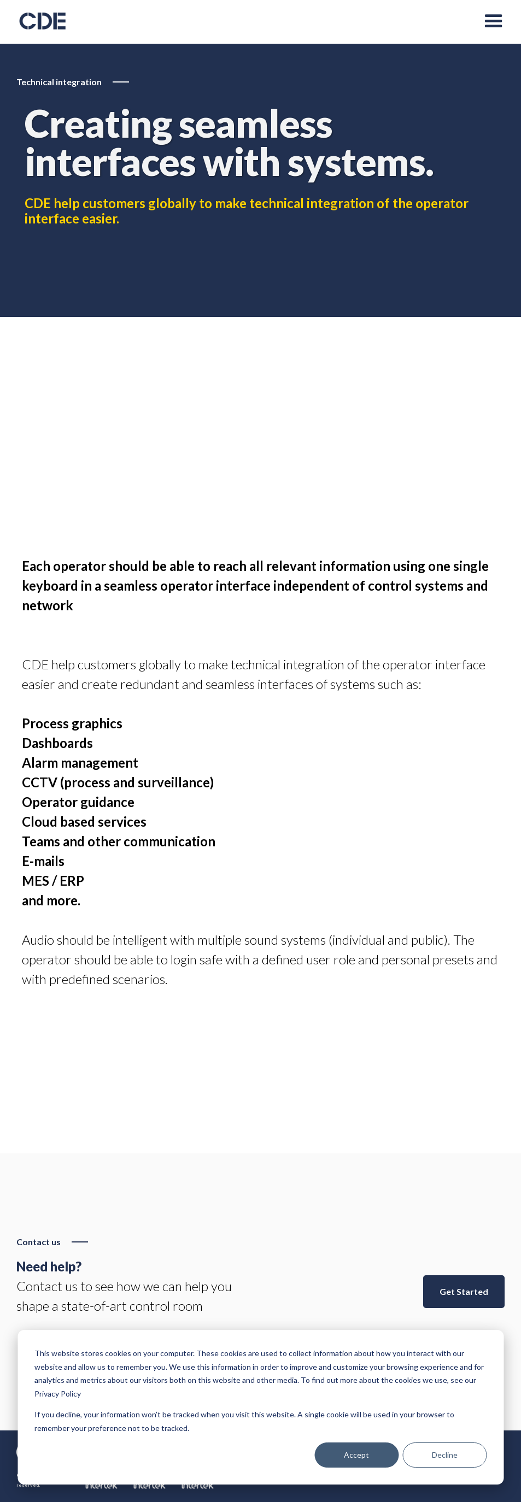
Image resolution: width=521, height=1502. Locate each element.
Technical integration (59, 81)
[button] (494, 22)
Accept (356, 1454)
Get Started (464, 1291)
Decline (445, 1454)
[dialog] (260, 1407)
